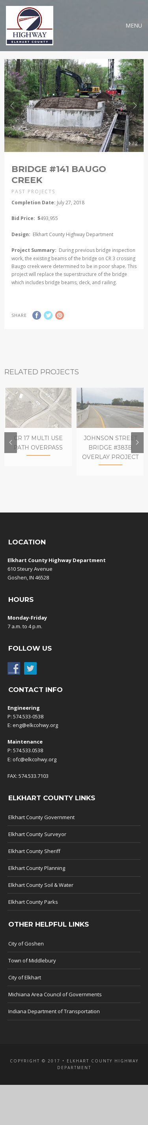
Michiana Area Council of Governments (55, 1005)
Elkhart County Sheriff (34, 862)
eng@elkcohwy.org (35, 736)
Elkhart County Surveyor (37, 845)
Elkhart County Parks (33, 913)
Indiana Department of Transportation (54, 1022)
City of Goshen (26, 954)
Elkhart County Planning (36, 879)
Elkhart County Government (41, 828)
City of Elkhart (24, 988)
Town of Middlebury (32, 971)
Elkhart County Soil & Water (40, 896)
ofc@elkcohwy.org (34, 770)
